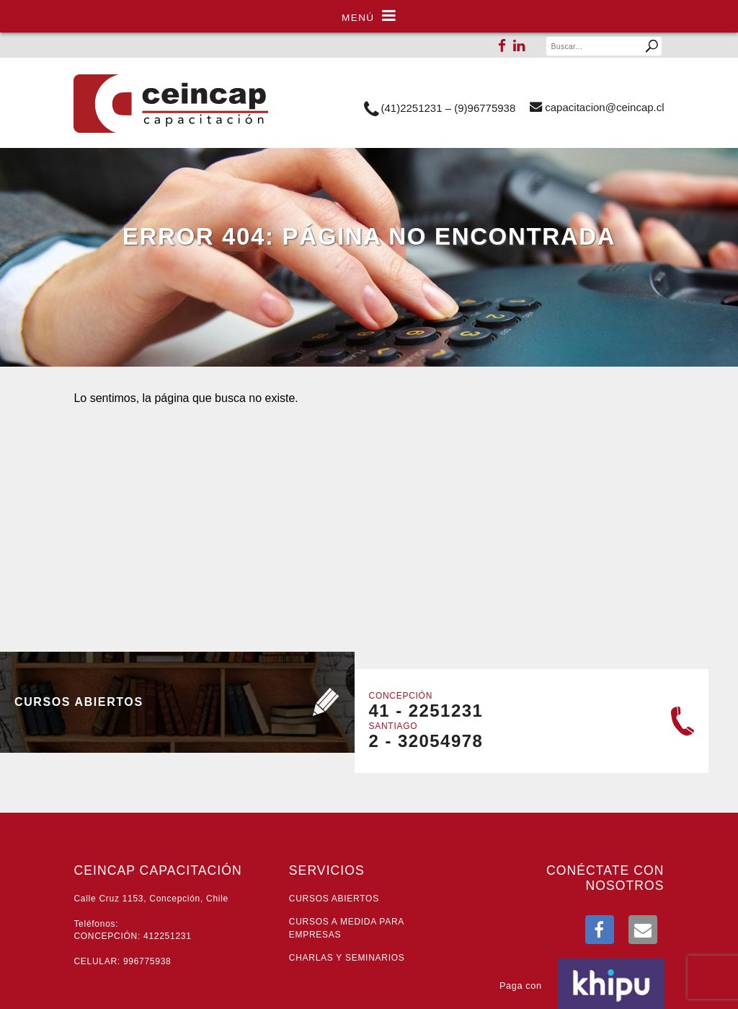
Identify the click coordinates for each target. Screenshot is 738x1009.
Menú (369, 16)
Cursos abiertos (334, 899)
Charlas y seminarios (347, 958)
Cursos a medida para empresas (346, 928)
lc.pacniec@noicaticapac (597, 106)
